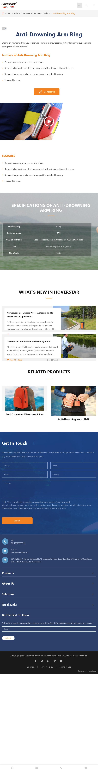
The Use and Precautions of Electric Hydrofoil (29, 432)
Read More (52, 451)
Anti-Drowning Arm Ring (64, 13)
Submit (17, 611)
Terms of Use (65, 758)
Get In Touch (14, 534)
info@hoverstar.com (19, 643)
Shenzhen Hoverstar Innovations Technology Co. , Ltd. (45, 746)
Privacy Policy (47, 758)
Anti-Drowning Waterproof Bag (24, 505)
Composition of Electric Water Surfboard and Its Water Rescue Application (30, 406)
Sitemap (30, 758)
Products (16, 13)
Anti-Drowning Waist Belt (73, 510)
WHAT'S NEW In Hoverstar (49, 383)
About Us (8, 674)
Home (7, 13)
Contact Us (47, 183)
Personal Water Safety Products (36, 13)
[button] (43, 118)
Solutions (8, 685)
